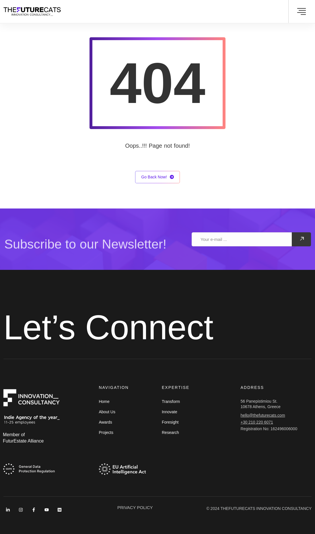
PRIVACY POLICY (135, 507)
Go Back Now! (157, 177)
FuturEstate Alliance (23, 440)
